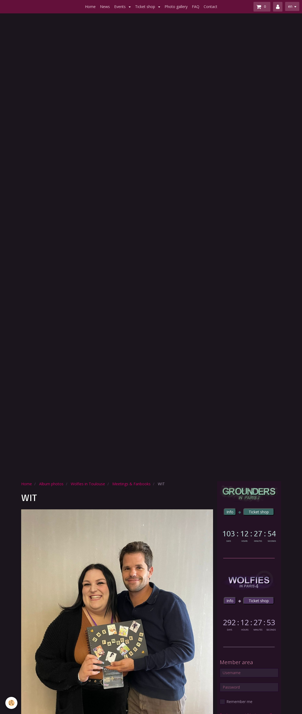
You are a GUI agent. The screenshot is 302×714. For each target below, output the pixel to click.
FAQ (195, 6)
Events (120, 6)
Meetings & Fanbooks (131, 483)
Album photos (51, 483)
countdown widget (249, 535)
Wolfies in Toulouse (88, 483)
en (290, 6)
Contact (210, 6)
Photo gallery (176, 6)
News (105, 6)
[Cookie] (11, 703)
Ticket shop (145, 6)
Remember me (236, 701)
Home (90, 6)
